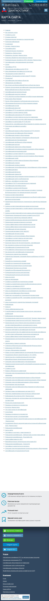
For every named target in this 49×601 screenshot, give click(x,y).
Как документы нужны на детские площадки (19, 245)
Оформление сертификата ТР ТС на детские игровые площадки (21, 557)
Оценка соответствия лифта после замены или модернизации (24, 213)
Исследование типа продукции (14, 384)
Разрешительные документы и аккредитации (19, 39)
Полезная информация (12, 41)
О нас (4, 578)
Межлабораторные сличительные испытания (19, 359)
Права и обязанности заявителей (15, 371)
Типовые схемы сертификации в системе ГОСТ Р (20, 391)
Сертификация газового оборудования (17, 135)
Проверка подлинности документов (16, 405)
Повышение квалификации (13, 428)
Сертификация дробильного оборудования (18, 142)
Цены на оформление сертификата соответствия (20, 291)
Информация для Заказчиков (14, 316)
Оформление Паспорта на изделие (16, 268)
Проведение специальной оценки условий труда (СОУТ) (22, 215)
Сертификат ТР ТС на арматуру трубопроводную (20, 110)
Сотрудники (9, 412)
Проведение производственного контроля (18, 222)
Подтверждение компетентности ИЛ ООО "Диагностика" (22, 320)
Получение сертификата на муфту (15, 126)
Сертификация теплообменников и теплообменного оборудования (26, 167)
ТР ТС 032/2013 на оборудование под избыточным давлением (24, 96)
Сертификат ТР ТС (10, 67)
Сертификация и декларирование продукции (19, 62)
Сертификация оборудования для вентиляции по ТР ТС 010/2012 (24, 176)
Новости (7, 307)
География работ (10, 48)
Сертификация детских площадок (15, 229)
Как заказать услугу (11, 32)
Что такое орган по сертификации (15, 409)
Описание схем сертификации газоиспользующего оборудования (25, 380)
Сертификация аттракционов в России (17, 247)
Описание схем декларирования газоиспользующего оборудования (26, 448)
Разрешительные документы (14, 51)
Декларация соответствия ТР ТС (15, 73)
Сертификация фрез (11, 169)
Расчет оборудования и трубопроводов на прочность (22, 101)
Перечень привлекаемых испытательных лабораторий (22, 393)
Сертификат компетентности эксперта (17, 446)
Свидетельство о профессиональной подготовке (20, 357)
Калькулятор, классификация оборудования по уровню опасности (25, 124)
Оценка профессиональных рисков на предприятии (21, 220)
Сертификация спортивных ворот (15, 185)
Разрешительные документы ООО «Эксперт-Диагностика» (23, 60)
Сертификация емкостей (12, 108)
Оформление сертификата (13, 83)
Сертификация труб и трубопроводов (17, 179)
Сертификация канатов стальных (15, 94)
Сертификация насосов (12, 144)
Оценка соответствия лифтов (14, 195)
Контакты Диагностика (12, 407)
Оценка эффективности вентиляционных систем (20, 224)
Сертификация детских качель (14, 233)
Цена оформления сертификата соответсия (18, 71)
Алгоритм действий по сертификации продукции (20, 329)
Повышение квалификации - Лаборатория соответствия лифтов (25, 435)
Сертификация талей (11, 158)
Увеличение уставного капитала (15, 343)
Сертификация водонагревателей (15, 151)
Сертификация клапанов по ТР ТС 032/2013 (18, 115)
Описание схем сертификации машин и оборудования (22, 382)
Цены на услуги (10, 277)
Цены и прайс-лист (8, 584)
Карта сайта (9, 430)
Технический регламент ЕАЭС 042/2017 (17, 231)
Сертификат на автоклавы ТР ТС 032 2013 (17, 121)
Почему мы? (9, 78)
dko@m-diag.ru (12, 5)
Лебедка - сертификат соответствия (16, 181)
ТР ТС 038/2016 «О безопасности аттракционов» (20, 249)
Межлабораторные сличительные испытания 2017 (20, 441)
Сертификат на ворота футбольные (16, 188)
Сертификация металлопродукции (16, 92)
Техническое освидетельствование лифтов (18, 217)
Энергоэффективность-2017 (13, 439)
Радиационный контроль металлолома (17, 272)
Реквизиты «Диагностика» (13, 53)
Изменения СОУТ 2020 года (13, 348)
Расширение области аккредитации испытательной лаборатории (25, 327)
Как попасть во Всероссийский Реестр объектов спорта (22, 85)
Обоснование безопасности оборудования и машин (21, 103)
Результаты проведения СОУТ (14, 403)
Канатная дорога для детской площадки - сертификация (22, 243)
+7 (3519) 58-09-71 (39, 5)
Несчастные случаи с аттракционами (16, 416)
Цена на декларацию (11, 279)
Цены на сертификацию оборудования (17, 293)
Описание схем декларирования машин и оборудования (22, 377)
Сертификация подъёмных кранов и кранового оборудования (24, 149)
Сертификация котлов (12, 105)
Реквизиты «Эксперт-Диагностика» (16, 55)
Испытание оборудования (13, 99)
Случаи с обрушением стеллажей (15, 350)
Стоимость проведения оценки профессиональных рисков (23, 284)
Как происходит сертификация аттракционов (19, 252)
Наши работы (7, 589)
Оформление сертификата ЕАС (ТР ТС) (16, 69)
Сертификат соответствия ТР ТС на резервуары (20, 153)
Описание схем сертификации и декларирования (20, 361)
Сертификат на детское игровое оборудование (20, 236)
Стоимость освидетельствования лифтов (18, 288)
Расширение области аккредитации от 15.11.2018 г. (21, 355)
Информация (12, 1)
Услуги (7, 64)
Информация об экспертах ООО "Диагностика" (19, 396)
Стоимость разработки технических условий (19, 281)
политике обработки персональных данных (11, 597)
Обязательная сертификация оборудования (19, 133)
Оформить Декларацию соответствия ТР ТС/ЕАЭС (20, 76)
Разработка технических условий (15, 261)
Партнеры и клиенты (9, 592)
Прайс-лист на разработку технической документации (22, 295)
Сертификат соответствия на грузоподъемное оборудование (24, 156)
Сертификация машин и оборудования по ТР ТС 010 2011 (22, 131)
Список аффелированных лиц (14, 309)
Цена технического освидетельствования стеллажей (21, 302)
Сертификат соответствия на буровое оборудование (21, 160)
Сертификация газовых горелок (15, 165)
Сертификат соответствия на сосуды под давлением (21, 117)
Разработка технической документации (17, 263)
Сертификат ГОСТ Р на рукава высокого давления (20, 183)
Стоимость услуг (10, 35)
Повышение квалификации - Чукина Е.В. (17, 444)
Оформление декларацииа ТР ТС (12, 560)
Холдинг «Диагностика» (12, 46)
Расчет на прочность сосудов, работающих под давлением (23, 119)
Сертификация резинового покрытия (16, 240)
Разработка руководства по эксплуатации (18, 265)
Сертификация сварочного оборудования (18, 147)
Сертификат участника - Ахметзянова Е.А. (18, 432)
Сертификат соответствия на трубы (16, 112)
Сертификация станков (12, 163)
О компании (9, 44)
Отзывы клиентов (10, 37)
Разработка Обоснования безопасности (17, 270)
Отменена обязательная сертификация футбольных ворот (23, 345)
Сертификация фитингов (12, 172)
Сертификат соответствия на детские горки (18, 238)
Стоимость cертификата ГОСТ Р (15, 286)
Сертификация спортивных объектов (17, 80)
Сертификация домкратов (13, 174)
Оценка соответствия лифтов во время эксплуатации (21, 206)
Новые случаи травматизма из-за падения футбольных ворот (24, 352)
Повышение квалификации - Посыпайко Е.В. (18, 437)
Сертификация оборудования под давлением (16, 563)
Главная (7, 30)
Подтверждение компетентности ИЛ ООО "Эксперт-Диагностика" (25, 318)
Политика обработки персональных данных (19, 57)
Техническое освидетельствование (16, 254)
